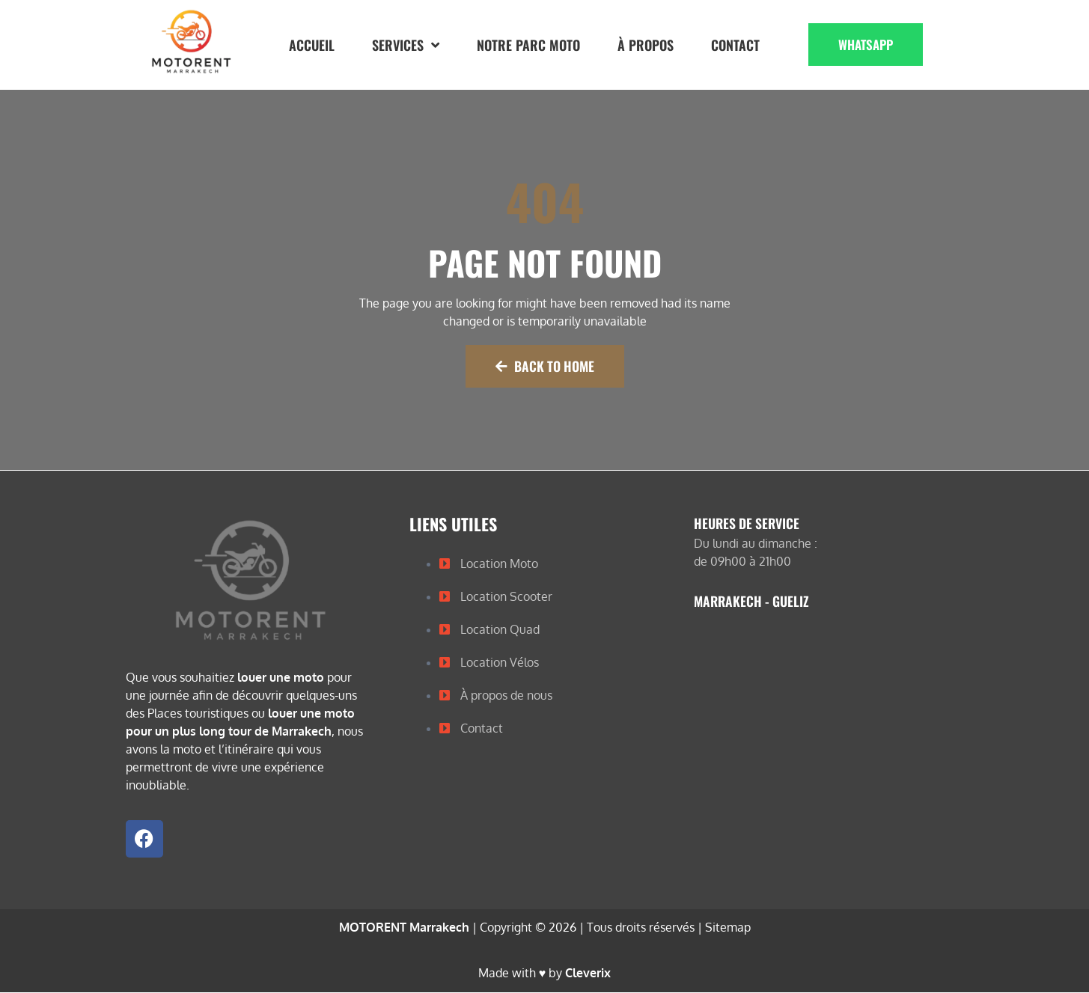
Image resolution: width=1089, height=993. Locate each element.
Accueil (312, 45)
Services (405, 45)
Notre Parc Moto (528, 45)
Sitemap (728, 928)
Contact (735, 45)
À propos (645, 45)
